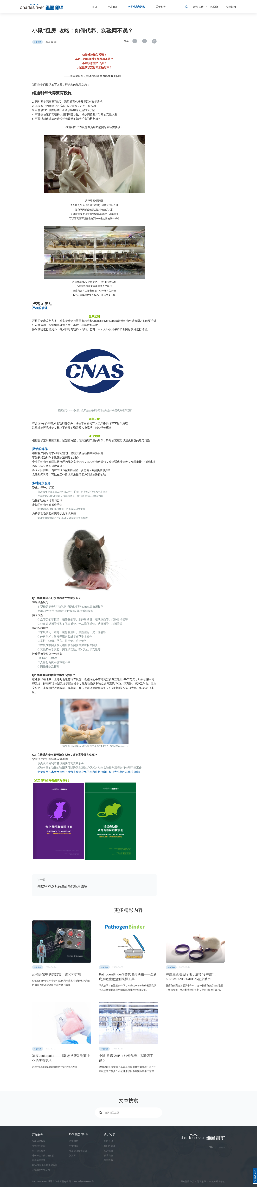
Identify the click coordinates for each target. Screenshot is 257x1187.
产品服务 (112, 6)
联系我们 (215, 6)
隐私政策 (201, 1181)
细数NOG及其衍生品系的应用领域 (62, 886)
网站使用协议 (187, 1181)
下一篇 (41, 879)
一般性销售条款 (217, 1181)
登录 (194, 6)
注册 (201, 6)
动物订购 (231, 6)
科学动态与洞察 (136, 6)
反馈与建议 (255, 1176)
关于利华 (160, 6)
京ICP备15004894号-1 (85, 1181)
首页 (94, 6)
